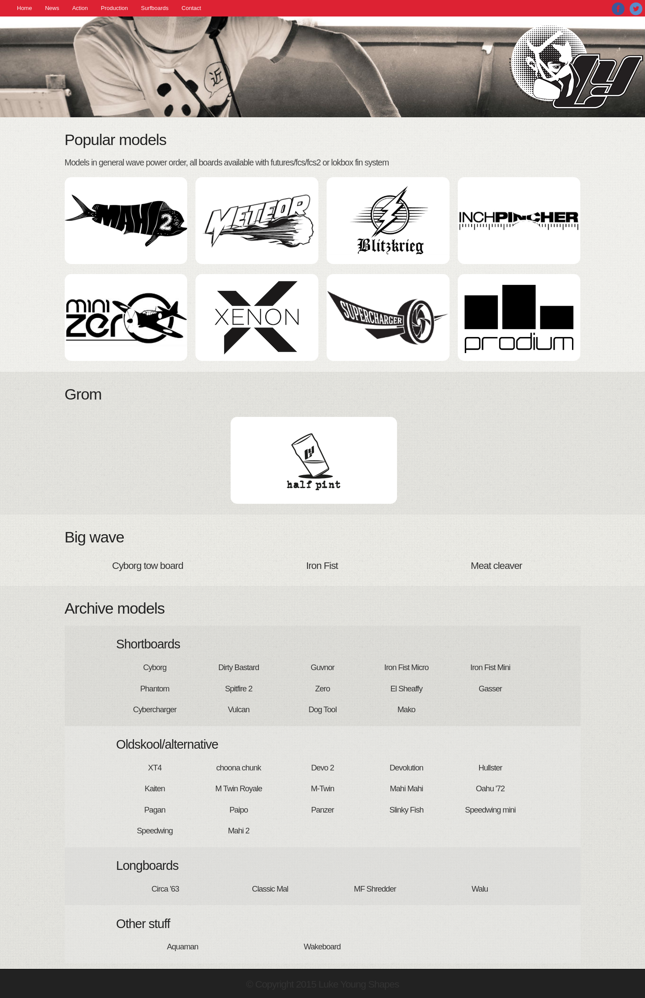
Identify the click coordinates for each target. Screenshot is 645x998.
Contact (191, 8)
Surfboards (155, 8)
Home (24, 8)
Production (114, 8)
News (52, 8)
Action (80, 8)
